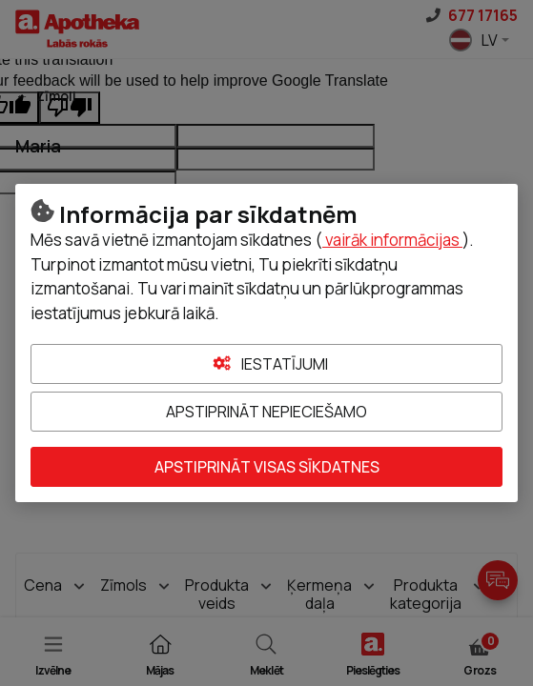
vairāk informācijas (392, 240)
